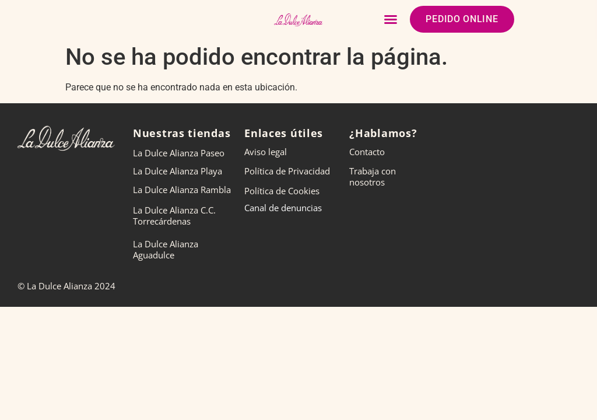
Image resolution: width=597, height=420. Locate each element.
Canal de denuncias (283, 208)
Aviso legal (265, 152)
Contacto (367, 152)
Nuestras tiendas (181, 133)
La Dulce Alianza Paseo (178, 153)
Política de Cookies (281, 191)
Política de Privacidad (287, 171)
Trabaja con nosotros (372, 176)
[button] (390, 19)
